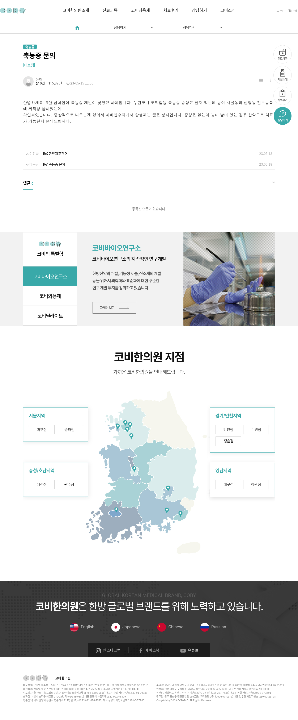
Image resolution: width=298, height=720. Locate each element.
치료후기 (170, 10)
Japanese (126, 626)
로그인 (280, 10)
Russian (213, 626)
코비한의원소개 (76, 10)
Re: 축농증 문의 (54, 164)
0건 (40, 83)
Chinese (170, 626)
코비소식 (227, 10)
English (82, 626)
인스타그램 (108, 650)
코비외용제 (140, 10)
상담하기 (199, 10)
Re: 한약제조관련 (55, 153)
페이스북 (148, 650)
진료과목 (110, 10)
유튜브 (189, 650)
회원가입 (292, 10)
